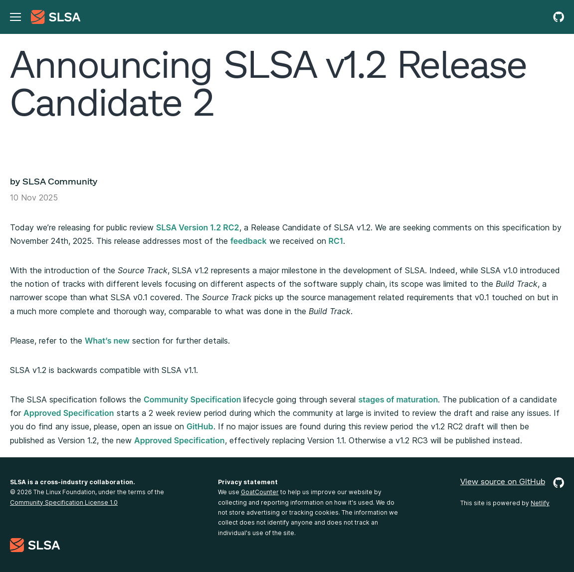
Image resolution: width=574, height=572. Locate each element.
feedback (248, 241)
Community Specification (192, 399)
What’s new (107, 341)
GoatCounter (260, 492)
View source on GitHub (512, 482)
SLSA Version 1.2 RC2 (197, 227)
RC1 (336, 241)
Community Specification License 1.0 (64, 502)
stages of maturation (398, 399)
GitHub (200, 426)
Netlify (540, 503)
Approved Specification (68, 413)
